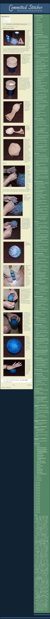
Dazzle (41, 546)
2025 (37, 482)
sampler (42, 588)
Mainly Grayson (40, 472)
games (41, 554)
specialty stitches (44, 591)
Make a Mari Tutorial (8, 28)
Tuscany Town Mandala (41, 604)
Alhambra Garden (40, 523)
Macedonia (38, 568)
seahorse (41, 590)
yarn (42, 610)
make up (42, 569)
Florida (42, 551)
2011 (37, 504)
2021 (37, 488)
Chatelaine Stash (40, 469)
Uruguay (45, 605)
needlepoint (39, 577)
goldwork (42, 555)
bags (47, 525)
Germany (45, 554)
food (37, 553)
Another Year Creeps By (42, 524)
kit (39, 564)
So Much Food (39, 470)
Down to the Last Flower (41, 462)
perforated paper (44, 581)
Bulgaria (37, 533)
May (38, 446)
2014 (37, 500)
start (37, 592)
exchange (37, 548)
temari (7, 381)
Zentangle (45, 610)
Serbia (45, 590)
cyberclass (40, 545)
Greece (46, 555)
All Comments (5, 21)
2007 (37, 511)
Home (14, 384)
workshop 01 (46, 609)
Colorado (39, 538)
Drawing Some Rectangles (42, 449)
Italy (41, 561)
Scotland (37, 590)
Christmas (37, 535)
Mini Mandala (40, 573)
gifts (38, 555)
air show (42, 522)
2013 (37, 501)
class (39, 537)
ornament (38, 580)
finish (46, 550)
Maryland (38, 570)
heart (37, 560)
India (44, 560)
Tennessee (42, 600)
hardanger (46, 559)
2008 (37, 509)
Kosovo (43, 564)
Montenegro (38, 574)
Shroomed (39, 467)
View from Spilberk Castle (41, 473)
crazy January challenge (41, 541)
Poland (42, 582)
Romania (40, 587)
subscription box (40, 596)
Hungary (40, 560)
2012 (37, 503)
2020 (37, 490)
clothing (42, 537)
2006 (37, 512)
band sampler (39, 527)
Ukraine (40, 605)
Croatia (47, 542)
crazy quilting (38, 542)
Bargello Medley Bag (40, 528)
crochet (36, 543)
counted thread (42, 539)
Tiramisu (45, 601)
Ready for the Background (42, 447)
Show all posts (24, 24)
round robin (45, 587)
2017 (37, 495)
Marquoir (46, 569)
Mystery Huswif (44, 574)
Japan (44, 561)
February (39, 479)
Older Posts (29, 384)
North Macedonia (45, 578)
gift (36, 555)
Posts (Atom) (8, 387)
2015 (37, 498)
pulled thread (42, 583)
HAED (41, 557)
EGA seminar (42, 547)
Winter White (45, 608)
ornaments (43, 580)
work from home (39, 609)
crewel (43, 542)
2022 (37, 487)
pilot (39, 582)
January (38, 480)
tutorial (10, 381)
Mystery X (38, 575)
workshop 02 (38, 610)
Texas (46, 600)
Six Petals (38, 464)
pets (37, 582)
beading (40, 529)
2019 (37, 492)
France (45, 552)
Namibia (45, 575)
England (46, 547)
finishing (38, 551)
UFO (37, 605)
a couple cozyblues (40, 455)
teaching (45, 599)
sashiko (46, 588)
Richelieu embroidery (42, 586)
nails (42, 575)
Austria (43, 525)
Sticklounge (38, 594)
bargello (45, 527)
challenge (46, 533)
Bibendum (41, 530)
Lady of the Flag (42, 565)
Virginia (37, 608)
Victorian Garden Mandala (42, 606)
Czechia (37, 546)
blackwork (39, 532)
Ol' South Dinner (40, 456)
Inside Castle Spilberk (41, 461)
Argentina (37, 525)
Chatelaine (44, 534)
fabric (47, 548)
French (37, 554)
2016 (37, 496)
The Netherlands (39, 601)
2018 (37, 493)
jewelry (40, 563)
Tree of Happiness (45, 603)
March (38, 477)
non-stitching (38, 578)
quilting (46, 583)
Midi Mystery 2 (43, 572)
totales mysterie (38, 603)
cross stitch (42, 543)
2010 (37, 506)
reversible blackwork (39, 585)
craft (47, 539)
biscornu (46, 530)
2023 (37, 485)
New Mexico (45, 577)
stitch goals (43, 594)
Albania (46, 522)
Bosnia (46, 532)
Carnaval (42, 533)
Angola (45, 523)
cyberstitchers (45, 545)
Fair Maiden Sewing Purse (40, 550)
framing (41, 552)
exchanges (43, 548)
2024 (37, 484)
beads (44, 529)
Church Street (43, 535)
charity (38, 534)
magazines (43, 568)
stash (40, 592)
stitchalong (44, 595)
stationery (45, 592)
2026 (37, 444)
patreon (38, 581)
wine (41, 608)
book (43, 532)
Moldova (46, 573)
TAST (42, 599)
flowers (45, 551)
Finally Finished (40, 453)
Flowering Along (40, 465)
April (38, 475)
